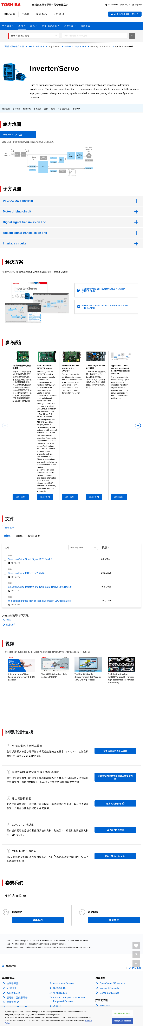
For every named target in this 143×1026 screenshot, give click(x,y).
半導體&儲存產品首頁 (13, 46)
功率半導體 (12, 957)
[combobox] (94, 36)
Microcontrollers (15, 1005)
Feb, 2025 (106, 586)
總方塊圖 (6, 109)
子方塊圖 (16, 109)
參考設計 (37, 109)
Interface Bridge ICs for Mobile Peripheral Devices (69, 973)
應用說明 (10, 624)
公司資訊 (105, 986)
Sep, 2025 (106, 573)
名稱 (7, 547)
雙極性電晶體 (14, 1000)
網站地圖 (136, 942)
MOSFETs (12, 962)
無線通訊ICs (59, 962)
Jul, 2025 (105, 559)
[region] (71, 1016)
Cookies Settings (122, 1013)
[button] (117, 4)
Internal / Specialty (109, 962)
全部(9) (7, 535)
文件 (46, 109)
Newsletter (105, 979)
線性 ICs (11, 986)
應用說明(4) (33, 535)
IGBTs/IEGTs (13, 967)
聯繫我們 (76, 109)
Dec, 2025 (106, 600)
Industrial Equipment (75, 46)
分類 (8, 620)
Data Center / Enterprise (112, 957)
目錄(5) (19, 535)
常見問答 (114, 894)
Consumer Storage (109, 967)
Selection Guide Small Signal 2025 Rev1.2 (30, 559)
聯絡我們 (38, 894)
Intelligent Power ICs (17, 981)
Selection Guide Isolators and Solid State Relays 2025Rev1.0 (40, 587)
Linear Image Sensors (64, 989)
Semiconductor (36, 46)
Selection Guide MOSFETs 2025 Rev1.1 (29, 573)
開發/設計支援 (64, 109)
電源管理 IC (13, 976)
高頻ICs (57, 980)
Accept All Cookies (122, 1021)
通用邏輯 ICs (60, 967)
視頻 (53, 109)
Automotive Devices (63, 957)
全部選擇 (9, 527)
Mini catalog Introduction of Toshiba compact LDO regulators (39, 601)
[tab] (18, 134)
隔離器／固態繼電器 (17, 971)
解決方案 (27, 109)
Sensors (57, 985)
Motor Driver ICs (15, 990)
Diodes (10, 995)
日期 (104, 547)
